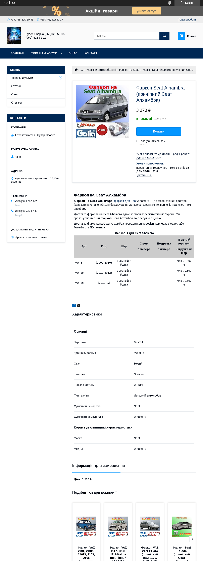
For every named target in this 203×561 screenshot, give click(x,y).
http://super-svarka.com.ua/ (31, 236)
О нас (72, 53)
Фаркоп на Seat (128, 69)
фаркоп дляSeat (125, 200)
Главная (17, 53)
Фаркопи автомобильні (101, 69)
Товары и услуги (44, 53)
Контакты (92, 53)
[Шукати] (164, 36)
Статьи (16, 86)
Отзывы (16, 102)
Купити (158, 131)
